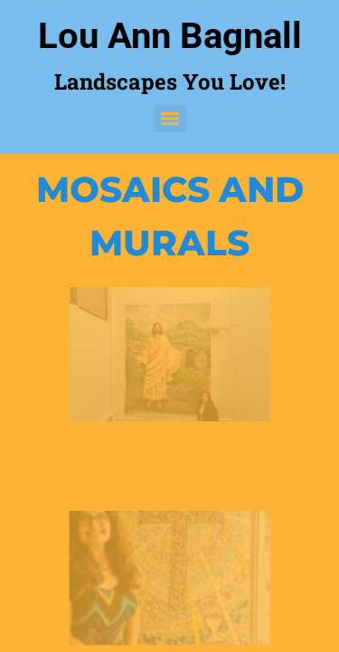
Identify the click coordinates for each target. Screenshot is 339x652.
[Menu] (170, 118)
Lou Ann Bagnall (170, 35)
